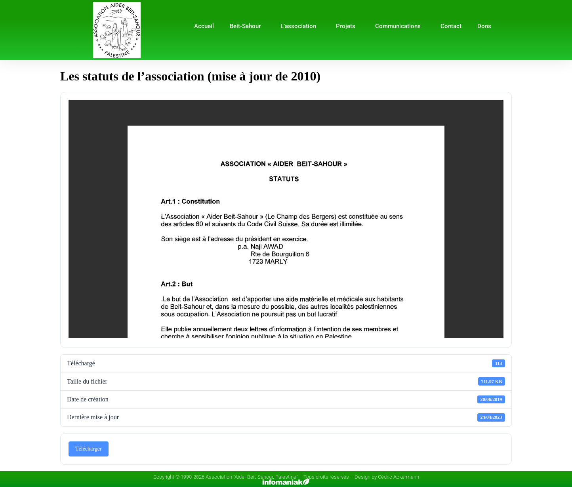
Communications (400, 26)
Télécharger (88, 449)
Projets (347, 26)
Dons (484, 26)
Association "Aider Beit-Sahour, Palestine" (252, 477)
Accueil (204, 26)
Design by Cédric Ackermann (387, 477)
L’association (300, 26)
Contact (450, 26)
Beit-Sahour (247, 26)
